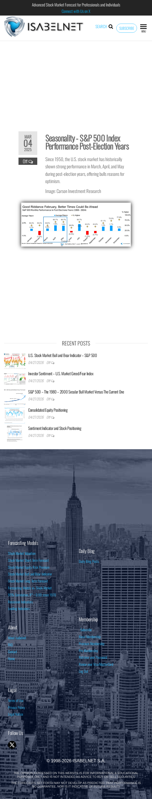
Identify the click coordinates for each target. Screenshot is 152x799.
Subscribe (126, 28)
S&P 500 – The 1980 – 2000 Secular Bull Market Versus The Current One (76, 392)
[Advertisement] (76, 82)
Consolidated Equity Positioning (48, 410)
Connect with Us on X (76, 11)
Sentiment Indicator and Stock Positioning (54, 428)
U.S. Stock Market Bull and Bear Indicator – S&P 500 (62, 355)
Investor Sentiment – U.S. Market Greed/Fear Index (60, 373)
